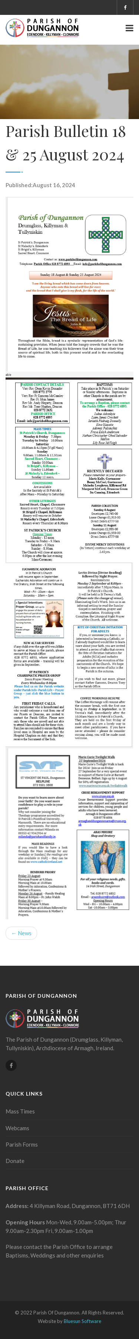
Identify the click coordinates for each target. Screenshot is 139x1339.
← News (21, 933)
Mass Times (20, 1111)
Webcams (17, 1128)
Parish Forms (22, 1144)
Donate (15, 1160)
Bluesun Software (82, 1321)
